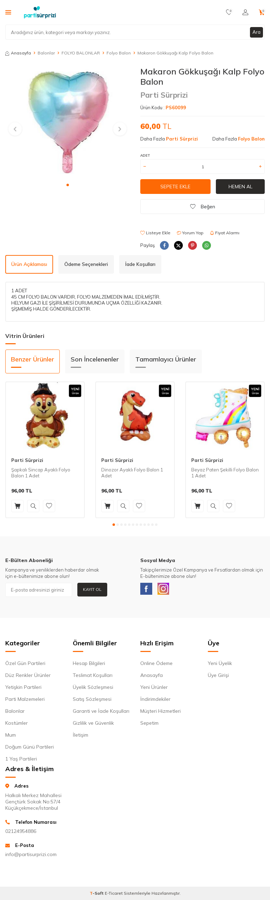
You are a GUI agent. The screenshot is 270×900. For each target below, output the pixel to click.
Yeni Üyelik (220, 665)
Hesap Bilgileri (89, 665)
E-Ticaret (114, 895)
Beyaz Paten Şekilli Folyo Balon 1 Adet (225, 472)
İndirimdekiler (155, 701)
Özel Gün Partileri (25, 665)
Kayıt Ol (92, 589)
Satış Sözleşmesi (92, 701)
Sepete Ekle (175, 186)
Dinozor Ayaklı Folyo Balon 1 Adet (132, 472)
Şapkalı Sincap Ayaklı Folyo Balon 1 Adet (40, 472)
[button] (67, 185)
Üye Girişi (218, 677)
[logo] (40, 12)
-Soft (97, 895)
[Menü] (8, 12)
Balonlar (46, 53)
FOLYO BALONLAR (81, 53)
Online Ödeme (156, 665)
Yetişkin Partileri (23, 689)
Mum (10, 736)
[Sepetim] (262, 12)
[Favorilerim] (229, 12)
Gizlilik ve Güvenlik (93, 725)
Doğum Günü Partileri (29, 748)
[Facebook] (147, 590)
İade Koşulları (140, 264)
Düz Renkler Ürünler (28, 677)
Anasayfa (18, 53)
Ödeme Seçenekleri (86, 264)
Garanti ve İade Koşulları (101, 713)
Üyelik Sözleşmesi (93, 689)
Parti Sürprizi (164, 94)
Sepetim (149, 725)
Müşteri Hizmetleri (160, 713)
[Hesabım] (245, 12)
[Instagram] (167, 590)
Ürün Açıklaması (29, 264)
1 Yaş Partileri (21, 760)
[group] (67, 122)
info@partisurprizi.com (31, 856)
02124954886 (20, 832)
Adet (145, 155)
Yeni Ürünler (154, 689)
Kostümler (16, 725)
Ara (256, 32)
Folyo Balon (119, 53)
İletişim (80, 736)
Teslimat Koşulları (92, 677)
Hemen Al (240, 186)
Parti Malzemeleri (25, 701)
